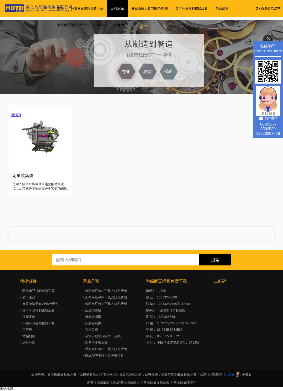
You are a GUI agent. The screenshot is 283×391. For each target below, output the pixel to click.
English (117, 25)
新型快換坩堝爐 (96, 342)
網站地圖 (28, 342)
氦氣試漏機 (93, 317)
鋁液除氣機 (93, 323)
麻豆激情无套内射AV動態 (147, 8)
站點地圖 (28, 336)
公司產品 (115, 8)
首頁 (59, 8)
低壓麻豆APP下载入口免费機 (106, 304)
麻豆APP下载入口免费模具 (104, 355)
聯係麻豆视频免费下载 (72, 25)
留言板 (100, 25)
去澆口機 (91, 329)
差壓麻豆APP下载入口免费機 (106, 291)
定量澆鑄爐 (93, 310)
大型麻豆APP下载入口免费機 (106, 297)
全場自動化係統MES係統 (103, 336)
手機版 (247, 374)
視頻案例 (217, 8)
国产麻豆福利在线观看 (188, 8)
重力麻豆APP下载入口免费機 (106, 349)
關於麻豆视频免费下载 (86, 8)
